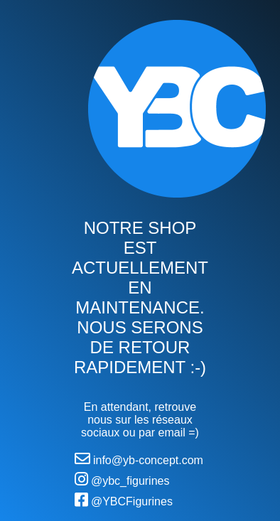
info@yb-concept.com (139, 458)
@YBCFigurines (124, 499)
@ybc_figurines (122, 479)
